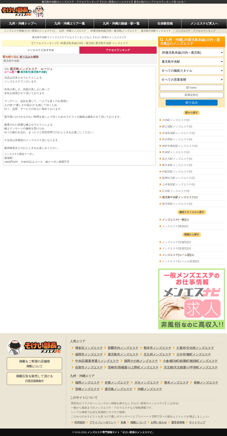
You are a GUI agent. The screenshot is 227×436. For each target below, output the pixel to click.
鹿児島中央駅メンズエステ (156, 30)
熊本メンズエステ (174, 382)
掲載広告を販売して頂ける (34, 378)
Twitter (191, 87)
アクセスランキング (118, 50)
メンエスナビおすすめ (40, 50)
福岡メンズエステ (85, 382)
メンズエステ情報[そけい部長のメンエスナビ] (29, 30)
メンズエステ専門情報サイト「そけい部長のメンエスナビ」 (121, 432)
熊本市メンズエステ (154, 348)
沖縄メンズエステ (147, 389)
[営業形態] (192, 80)
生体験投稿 (165, 23)
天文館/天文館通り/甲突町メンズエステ (188, 367)
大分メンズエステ (144, 382)
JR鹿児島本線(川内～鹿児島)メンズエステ (113, 30)
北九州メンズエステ (154, 354)
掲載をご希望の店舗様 (34, 364)
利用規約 (77, 422)
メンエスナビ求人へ (204, 23)
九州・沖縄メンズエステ (72, 30)
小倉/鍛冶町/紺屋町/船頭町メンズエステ (188, 361)
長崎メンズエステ (203, 382)
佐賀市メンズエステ (86, 367)
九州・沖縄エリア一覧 (69, 23)
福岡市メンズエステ (86, 354)
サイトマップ (195, 422)
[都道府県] (192, 53)
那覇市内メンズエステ (121, 348)
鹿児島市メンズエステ (121, 354)
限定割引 (192, 95)
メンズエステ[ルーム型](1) (178, 254)
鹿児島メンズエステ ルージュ (31, 69)
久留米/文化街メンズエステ (192, 348)
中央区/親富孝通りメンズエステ (94, 361)
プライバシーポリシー (100, 422)
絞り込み (191, 102)
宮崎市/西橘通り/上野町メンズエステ (131, 367)
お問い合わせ (156, 422)
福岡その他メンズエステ (138, 361)
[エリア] (192, 62)
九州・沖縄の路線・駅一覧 (121, 23)
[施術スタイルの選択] (192, 71)
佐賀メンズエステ (114, 382)
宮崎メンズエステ (85, 389)
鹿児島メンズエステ (116, 389)
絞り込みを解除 (29, 56)
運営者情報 (176, 422)
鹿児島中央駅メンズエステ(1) (180, 197)
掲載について (136, 422)
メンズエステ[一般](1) (175, 219)
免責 (121, 422)
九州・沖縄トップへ (23, 23)
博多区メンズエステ (86, 348)
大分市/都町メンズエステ (191, 354)
